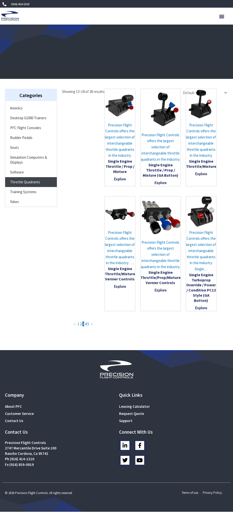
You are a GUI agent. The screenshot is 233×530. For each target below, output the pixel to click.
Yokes (14, 201)
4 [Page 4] (86, 324)
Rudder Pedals (21, 137)
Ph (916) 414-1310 (19, 459)
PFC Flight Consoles (25, 127)
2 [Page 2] (81, 324)
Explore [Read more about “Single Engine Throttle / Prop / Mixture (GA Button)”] (161, 183)
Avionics (16, 108)
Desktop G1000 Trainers (28, 118)
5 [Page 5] (88, 324)
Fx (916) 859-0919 (19, 464)
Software (17, 172)
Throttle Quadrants (25, 182)
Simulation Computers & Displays (28, 160)
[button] (222, 16)
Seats (14, 147)
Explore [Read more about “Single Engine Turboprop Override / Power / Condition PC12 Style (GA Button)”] (201, 308)
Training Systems (23, 191)
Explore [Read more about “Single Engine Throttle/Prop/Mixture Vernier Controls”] (161, 290)
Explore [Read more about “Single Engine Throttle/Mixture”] (201, 174)
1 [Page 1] (78, 324)
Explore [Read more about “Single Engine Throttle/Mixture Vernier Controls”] (120, 286)
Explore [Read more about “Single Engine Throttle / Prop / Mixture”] (120, 179)
